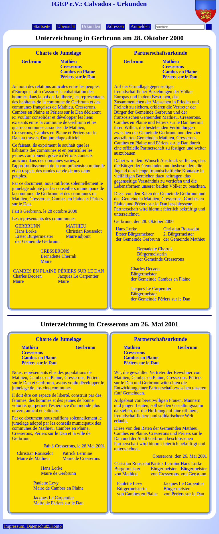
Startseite (41, 26)
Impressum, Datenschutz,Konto (33, 526)
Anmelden (140, 26)
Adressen (115, 26)
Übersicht (66, 26)
